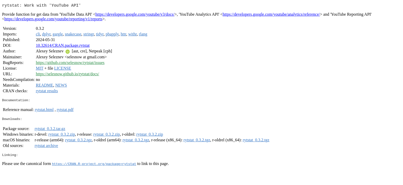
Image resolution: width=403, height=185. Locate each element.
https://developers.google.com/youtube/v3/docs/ (135, 15)
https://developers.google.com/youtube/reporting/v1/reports (53, 20)
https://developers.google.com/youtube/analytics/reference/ (271, 15)
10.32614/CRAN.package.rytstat (62, 46)
